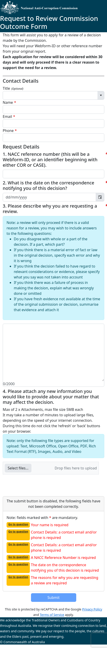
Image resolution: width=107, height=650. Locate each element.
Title (13, 88)
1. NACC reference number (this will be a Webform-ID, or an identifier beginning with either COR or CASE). (50, 159)
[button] (18, 468)
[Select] (100, 95)
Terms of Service (52, 615)
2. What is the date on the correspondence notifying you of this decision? (48, 185)
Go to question (18, 524)
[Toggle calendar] (100, 197)
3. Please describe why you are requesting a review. (50, 208)
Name (8, 102)
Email (7, 116)
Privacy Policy (92, 609)
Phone (8, 130)
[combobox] (50, 95)
